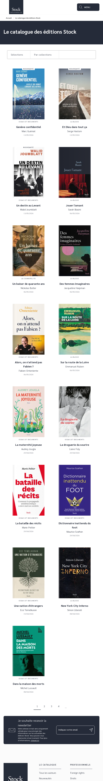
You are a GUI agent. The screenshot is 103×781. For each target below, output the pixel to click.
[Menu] (88, 7)
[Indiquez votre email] (71, 730)
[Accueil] (16, 7)
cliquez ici (35, 740)
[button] (18, 54)
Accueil (9, 18)
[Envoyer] (91, 730)
